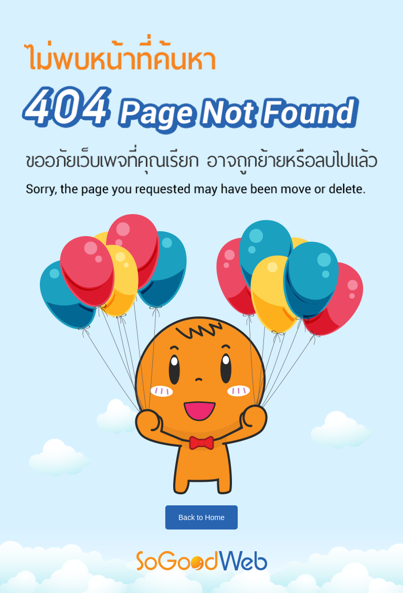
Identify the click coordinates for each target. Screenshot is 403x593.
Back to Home (201, 517)
